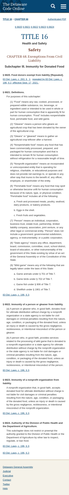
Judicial (7, 471)
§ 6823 (42, 27)
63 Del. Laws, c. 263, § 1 (16, 79)
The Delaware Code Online (15, 6)
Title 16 (7, 19)
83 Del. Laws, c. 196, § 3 (16, 294)
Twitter (6, 484)
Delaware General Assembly (18, 467)
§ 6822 (34, 27)
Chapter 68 (21, 19)
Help (5, 488)
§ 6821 (26, 27)
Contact (7, 479)
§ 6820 (18, 27)
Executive (8, 475)
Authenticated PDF (57, 19)
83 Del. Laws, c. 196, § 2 (16, 452)
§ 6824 (50, 27)
